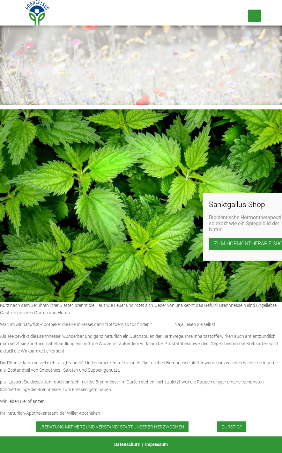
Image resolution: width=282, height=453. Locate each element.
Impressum (156, 444)
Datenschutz (127, 444)
